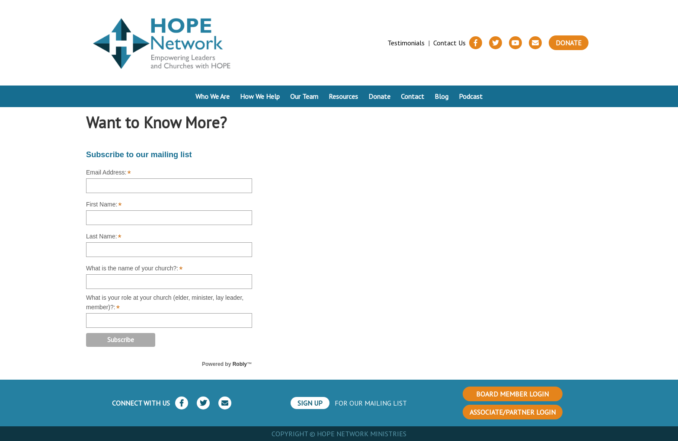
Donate (569, 42)
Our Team (304, 96)
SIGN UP (310, 403)
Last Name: (104, 236)
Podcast (471, 96)
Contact (412, 96)
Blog (441, 96)
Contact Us (449, 42)
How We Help (260, 96)
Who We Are (212, 96)
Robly (240, 364)
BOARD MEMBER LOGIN (512, 394)
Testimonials (406, 42)
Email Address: (108, 172)
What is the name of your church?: (134, 268)
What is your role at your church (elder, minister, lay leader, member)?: (164, 303)
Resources (343, 96)
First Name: (104, 204)
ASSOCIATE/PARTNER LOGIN (513, 412)
